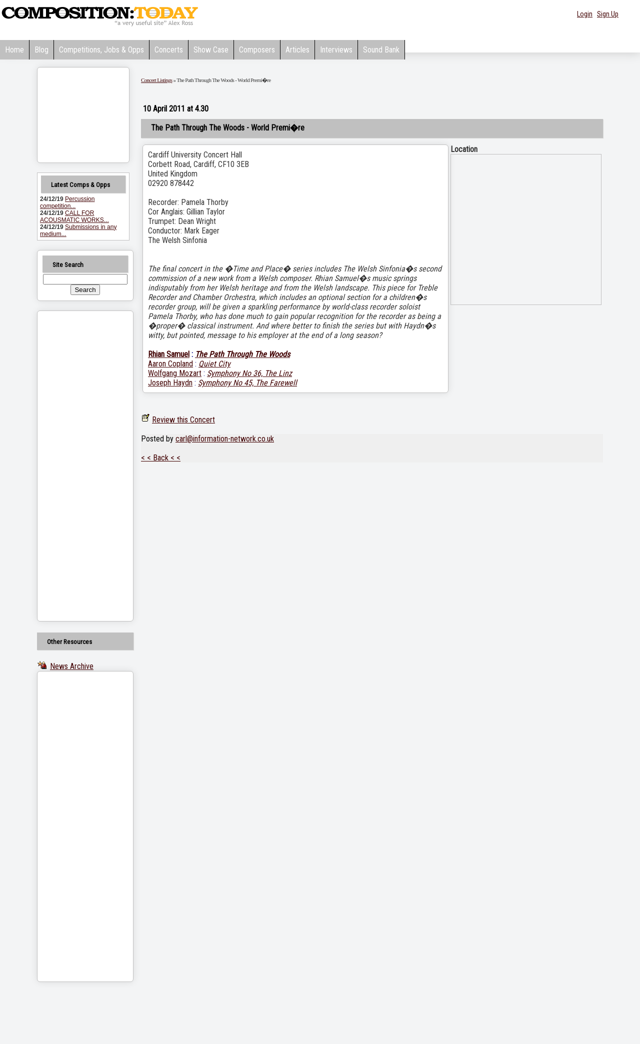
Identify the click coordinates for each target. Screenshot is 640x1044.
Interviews (336, 49)
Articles (298, 49)
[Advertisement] (72, 466)
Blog (41, 49)
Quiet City (214, 363)
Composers (257, 49)
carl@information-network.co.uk (225, 439)
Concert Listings (156, 80)
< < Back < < (160, 457)
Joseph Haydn (170, 383)
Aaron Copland (170, 363)
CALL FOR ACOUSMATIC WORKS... (74, 217)
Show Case (211, 49)
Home (14, 49)
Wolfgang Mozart (175, 373)
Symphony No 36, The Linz (249, 373)
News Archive (72, 666)
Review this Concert (183, 419)
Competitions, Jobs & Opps (101, 49)
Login (584, 14)
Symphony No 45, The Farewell (247, 383)
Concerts (168, 49)
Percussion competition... (67, 203)
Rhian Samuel (169, 354)
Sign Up (607, 14)
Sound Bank (381, 49)
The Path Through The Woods (242, 354)
